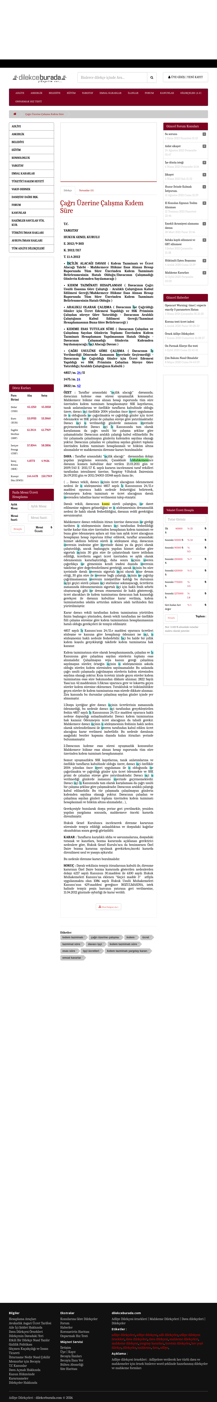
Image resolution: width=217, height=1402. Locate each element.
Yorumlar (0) (86, 190)
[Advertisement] (108, 29)
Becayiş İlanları (71, 1356)
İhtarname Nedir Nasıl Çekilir (29, 1357)
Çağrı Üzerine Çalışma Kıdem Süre (44, 114)
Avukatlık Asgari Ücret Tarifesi (30, 1323)
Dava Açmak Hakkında (24, 1370)
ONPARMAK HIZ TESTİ (28, 101)
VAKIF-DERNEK (21, 189)
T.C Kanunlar (18, 1366)
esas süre (69, 950)
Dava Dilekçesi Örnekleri (26, 1332)
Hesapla (18, 528)
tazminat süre (71, 944)
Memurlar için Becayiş (24, 1361)
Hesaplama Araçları (22, 1319)
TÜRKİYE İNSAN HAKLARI (28, 232)
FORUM (149, 92)
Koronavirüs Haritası (74, 1332)
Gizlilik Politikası (20, 1344)
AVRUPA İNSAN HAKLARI (27, 240)
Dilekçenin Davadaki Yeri (26, 1336)
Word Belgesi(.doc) (108, 906)
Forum (65, 1323)
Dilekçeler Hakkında (23, 1383)
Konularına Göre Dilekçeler (79, 1319)
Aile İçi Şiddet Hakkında (25, 1327)
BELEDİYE (54, 92)
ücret (145, 937)
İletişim (65, 1348)
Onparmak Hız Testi (74, 1336)
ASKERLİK (36, 92)
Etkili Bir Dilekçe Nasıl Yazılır (29, 1340)
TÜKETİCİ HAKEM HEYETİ (28, 181)
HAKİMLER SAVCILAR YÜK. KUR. (28, 222)
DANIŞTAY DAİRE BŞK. (25, 197)
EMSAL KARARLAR (110, 92)
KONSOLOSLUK (21, 157)
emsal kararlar (72, 957)
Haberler (66, 1327)
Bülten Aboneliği (71, 1365)
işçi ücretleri (91, 950)
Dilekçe (68, 190)
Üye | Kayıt (68, 1352)
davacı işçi (95, 944)
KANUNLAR (167, 92)
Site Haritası (68, 1369)
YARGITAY (87, 92)
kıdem (131, 937)
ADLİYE (19, 92)
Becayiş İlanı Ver (71, 1360)
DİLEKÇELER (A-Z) (191, 92)
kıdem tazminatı (73, 937)
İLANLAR (133, 92)
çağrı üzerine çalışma (105, 937)
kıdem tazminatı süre (123, 944)
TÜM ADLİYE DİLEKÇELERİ (28, 248)
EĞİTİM (71, 92)
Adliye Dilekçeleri (21, 1398)
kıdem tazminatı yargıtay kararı (127, 950)
